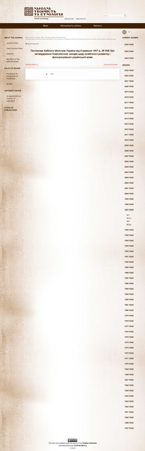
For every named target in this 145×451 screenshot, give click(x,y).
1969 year (128, 369)
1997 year (128, 210)
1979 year (128, 316)
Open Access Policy (14, 48)
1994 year (128, 240)
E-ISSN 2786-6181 (80, 19)
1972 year (128, 353)
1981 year (128, 305)
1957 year (128, 428)
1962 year (128, 407)
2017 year (128, 102)
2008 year (128, 151)
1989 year (128, 267)
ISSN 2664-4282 (69, 19)
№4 (128, 221)
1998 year (128, 204)
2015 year (128, 113)
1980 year (128, 310)
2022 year (128, 76)
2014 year (128, 119)
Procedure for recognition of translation (12, 76)
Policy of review (12, 68)
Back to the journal (33, 44)
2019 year (128, 92)
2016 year (128, 108)
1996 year (128, 230)
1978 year (128, 321)
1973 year (128, 348)
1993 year (128, 246)
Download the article (110, 64)
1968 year (128, 374)
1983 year (128, 299)
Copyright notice (12, 91)
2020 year (128, 86)
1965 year (128, 391)
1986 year (128, 283)
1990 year (128, 262)
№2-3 (129, 218)
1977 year (128, 326)
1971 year (128, 358)
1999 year (128, 199)
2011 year (128, 135)
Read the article (31, 64)
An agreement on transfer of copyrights (13, 98)
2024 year (128, 58)
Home (45, 26)
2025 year (128, 51)
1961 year (128, 412)
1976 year (128, 332)
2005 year (128, 167)
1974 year (128, 342)
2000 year (128, 194)
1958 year (128, 423)
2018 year (128, 97)
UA (124, 32)
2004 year (128, 172)
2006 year (128, 161)
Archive (126, 65)
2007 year (128, 156)
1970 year (128, 364)
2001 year (128, 188)
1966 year (128, 385)
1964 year (128, 396)
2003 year (128, 177)
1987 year (128, 278)
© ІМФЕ (72, 448)
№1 (128, 215)
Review (9, 84)
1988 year (128, 273)
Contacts (98, 26)
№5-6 (129, 224)
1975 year (128, 337)
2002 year (128, 183)
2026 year (128, 44)
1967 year (128, 380)
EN (129, 32)
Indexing (9, 54)
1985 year (128, 289)
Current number (130, 38)
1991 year (128, 257)
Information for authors (70, 26)
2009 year (128, 145)
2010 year (128, 140)
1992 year (128, 251)
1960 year (128, 417)
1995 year (128, 235)
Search (126, 15)
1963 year (128, 401)
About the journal (13, 38)
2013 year (128, 124)
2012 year (128, 129)
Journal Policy (12, 43)
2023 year (128, 70)
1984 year (128, 294)
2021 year (128, 81)
